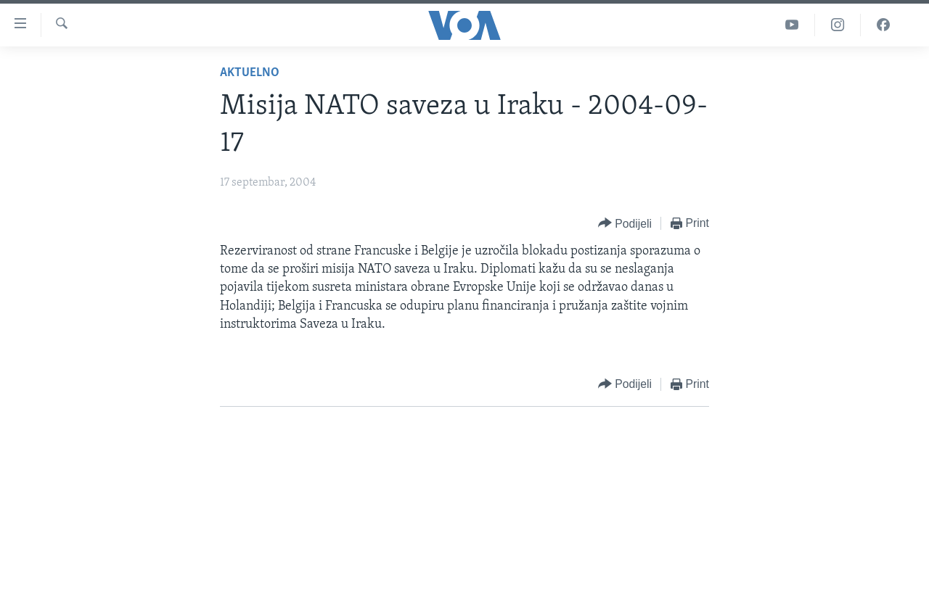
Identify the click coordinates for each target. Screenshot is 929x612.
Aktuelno (249, 73)
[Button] (625, 223)
